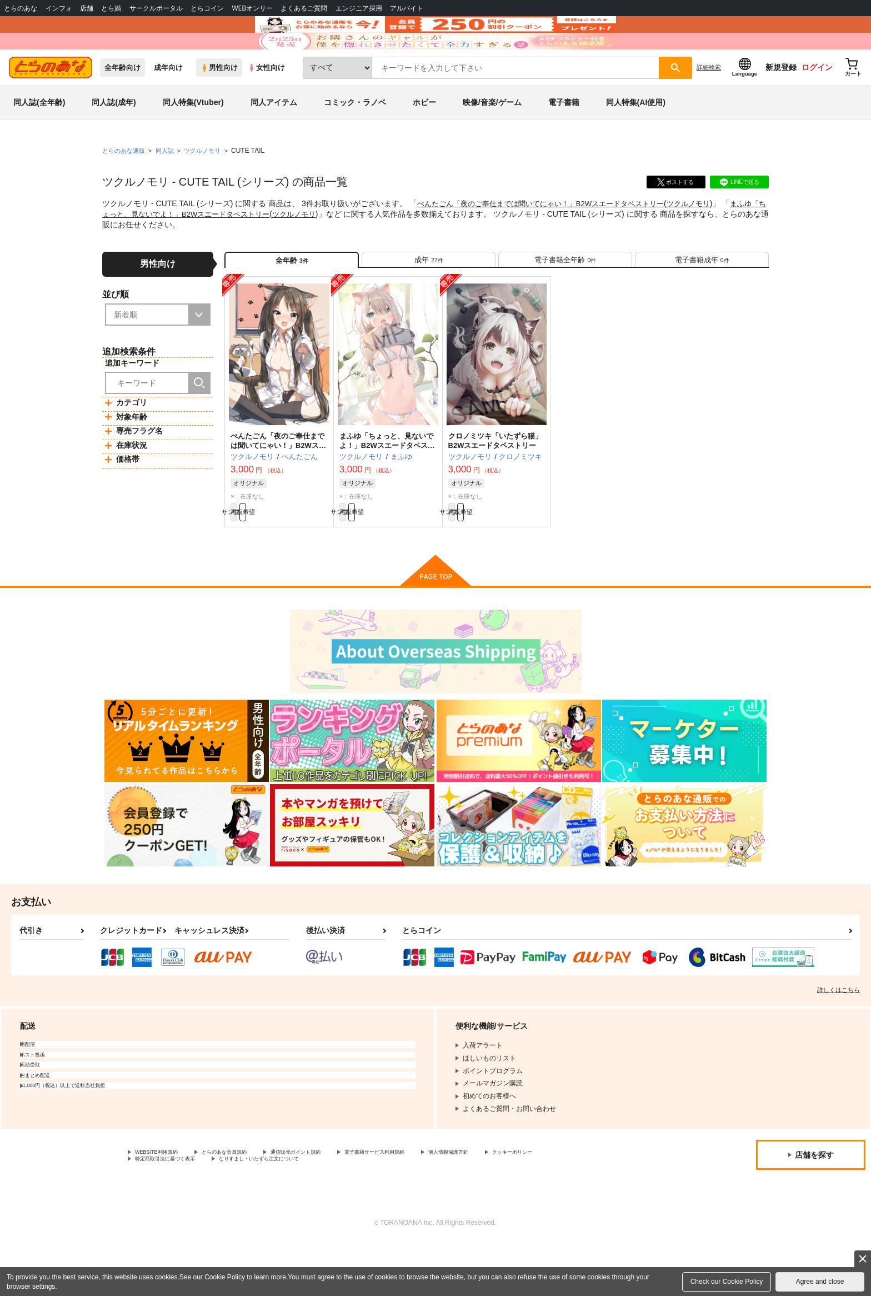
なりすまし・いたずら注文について (369, 1211)
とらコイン (207, 8)
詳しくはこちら (838, 1038)
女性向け (266, 101)
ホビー (424, 135)
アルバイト (406, 8)
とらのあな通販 (125, 184)
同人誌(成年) (114, 135)
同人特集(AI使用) (635, 135)
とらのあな (20, 8)
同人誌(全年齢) (39, 135)
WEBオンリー (252, 8)
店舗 (86, 8)
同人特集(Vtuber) (193, 135)
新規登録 (781, 100)
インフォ (59, 8)
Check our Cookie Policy (726, 1281)
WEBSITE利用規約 (163, 1202)
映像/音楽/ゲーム (492, 135)
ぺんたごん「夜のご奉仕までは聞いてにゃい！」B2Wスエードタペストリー (550, 236)
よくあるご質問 (304, 8)
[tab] (428, 297)
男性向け (219, 101)
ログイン (817, 100)
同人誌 (169, 184)
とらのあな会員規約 (246, 1202)
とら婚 (111, 8)
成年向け (168, 101)
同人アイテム (274, 135)
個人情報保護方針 (520, 1202)
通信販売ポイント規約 (332, 1202)
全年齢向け (122, 101)
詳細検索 (709, 100)
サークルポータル (156, 8)
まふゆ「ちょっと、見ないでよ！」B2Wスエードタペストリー (387, 488)
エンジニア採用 (359, 8)
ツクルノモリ (708, 236)
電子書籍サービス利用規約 (430, 1202)
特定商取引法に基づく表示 (252, 1211)
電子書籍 (563, 135)
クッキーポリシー (161, 1211)
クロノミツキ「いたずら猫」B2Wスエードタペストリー (495, 483)
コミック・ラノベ (355, 135)
